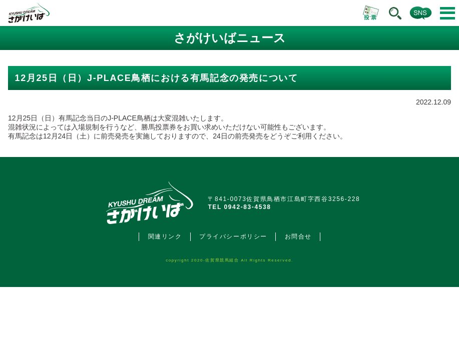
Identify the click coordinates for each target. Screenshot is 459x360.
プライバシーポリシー (233, 236)
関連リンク (165, 236)
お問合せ (298, 236)
